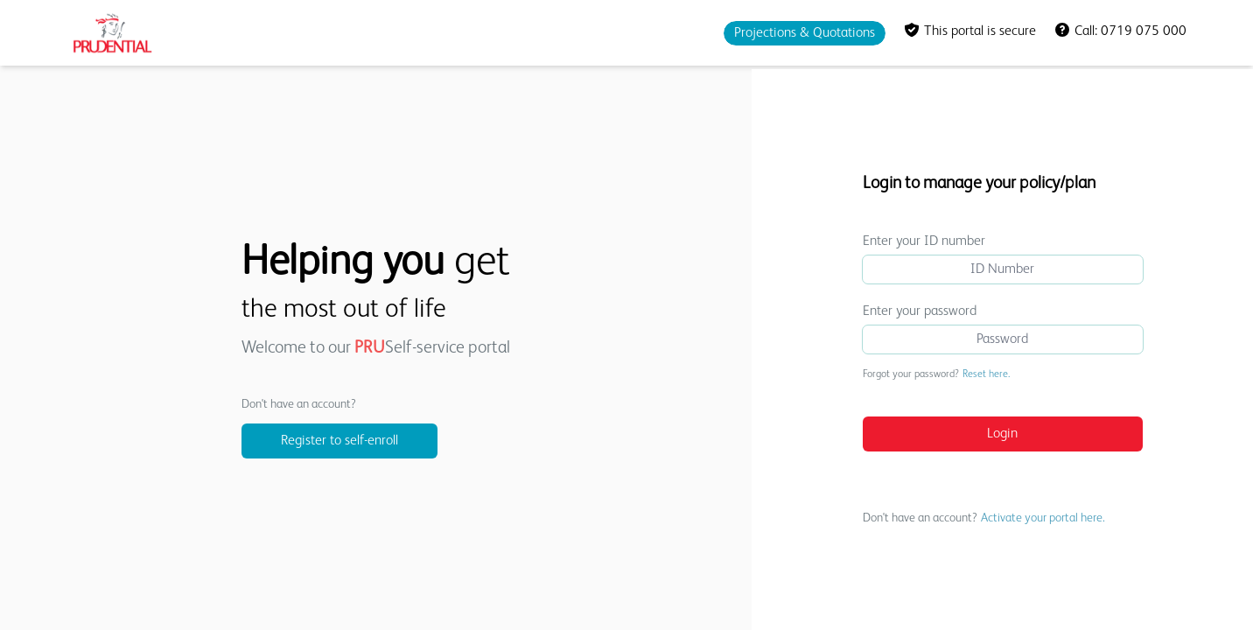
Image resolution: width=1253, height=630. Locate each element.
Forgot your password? (936, 374)
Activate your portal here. (1043, 518)
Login (1002, 434)
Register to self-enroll (339, 441)
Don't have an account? (984, 518)
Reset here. (986, 374)
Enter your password (919, 311)
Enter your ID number (924, 241)
